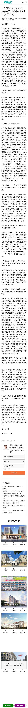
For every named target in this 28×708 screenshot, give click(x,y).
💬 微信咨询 (8, 705)
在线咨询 (14, 544)
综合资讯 (7, 18)
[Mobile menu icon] (2, 2)
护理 (14, 440)
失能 (11, 440)
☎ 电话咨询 (20, 705)
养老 (8, 440)
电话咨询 (5, 544)
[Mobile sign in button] (23, 2)
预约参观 (22, 544)
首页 (3, 18)
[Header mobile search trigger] (26, 2)
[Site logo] (8, 2)
